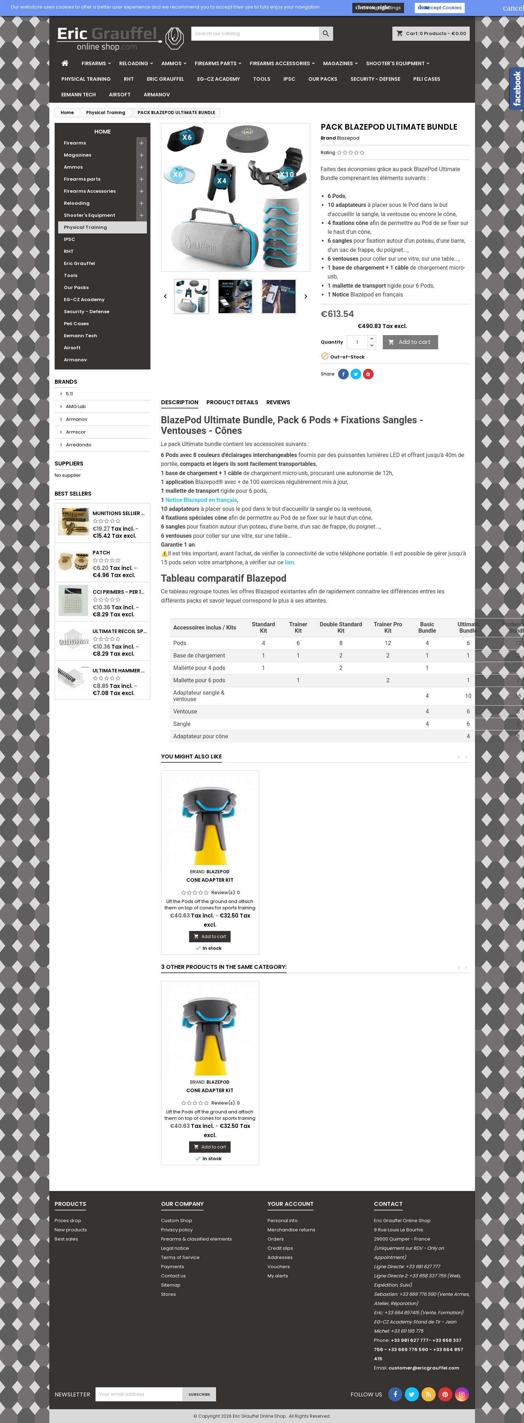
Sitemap (171, 1285)
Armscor (75, 432)
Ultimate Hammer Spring (120, 670)
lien (289, 562)
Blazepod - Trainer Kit (210, 1090)
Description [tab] (179, 402)
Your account (290, 1204)
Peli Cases (426, 79)
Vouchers (278, 1266)
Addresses (280, 1257)
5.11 (69, 393)
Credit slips (280, 1248)
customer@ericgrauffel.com (423, 1368)
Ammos (171, 63)
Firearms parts (216, 63)
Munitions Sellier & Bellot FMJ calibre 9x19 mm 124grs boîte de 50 (120, 513)
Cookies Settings (378, 7)
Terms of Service (180, 1257)
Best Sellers (73, 494)
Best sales (66, 1239)
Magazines (338, 63)
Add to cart (409, 342)
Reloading (133, 63)
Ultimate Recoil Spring (120, 631)
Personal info (282, 1220)
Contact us (173, 1275)
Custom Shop (176, 1220)
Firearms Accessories (280, 63)
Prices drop (68, 1220)
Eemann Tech (78, 94)
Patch (101, 552)
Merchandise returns (291, 1229)
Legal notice (175, 1248)
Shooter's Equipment (395, 63)
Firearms (94, 63)
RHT (129, 79)
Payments (172, 1266)
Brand (328, 138)
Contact (388, 1204)
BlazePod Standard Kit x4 (315, 1090)
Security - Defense (375, 79)
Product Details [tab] (232, 402)
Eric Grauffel (165, 79)
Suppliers (69, 463)
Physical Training (86, 79)
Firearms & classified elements (196, 1239)
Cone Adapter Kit (209, 879)
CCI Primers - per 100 (120, 592)
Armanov (157, 94)
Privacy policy (177, 1229)
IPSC (289, 79)
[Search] (262, 34)
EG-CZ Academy (218, 79)
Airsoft (120, 94)
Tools (261, 79)
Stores (168, 1294)
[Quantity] (357, 342)
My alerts (277, 1275)
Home (102, 132)
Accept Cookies (440, 7)
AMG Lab (75, 406)
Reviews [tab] (278, 402)
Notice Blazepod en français (201, 500)
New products (71, 1229)
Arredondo (78, 444)
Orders (275, 1239)
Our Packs (322, 79)
